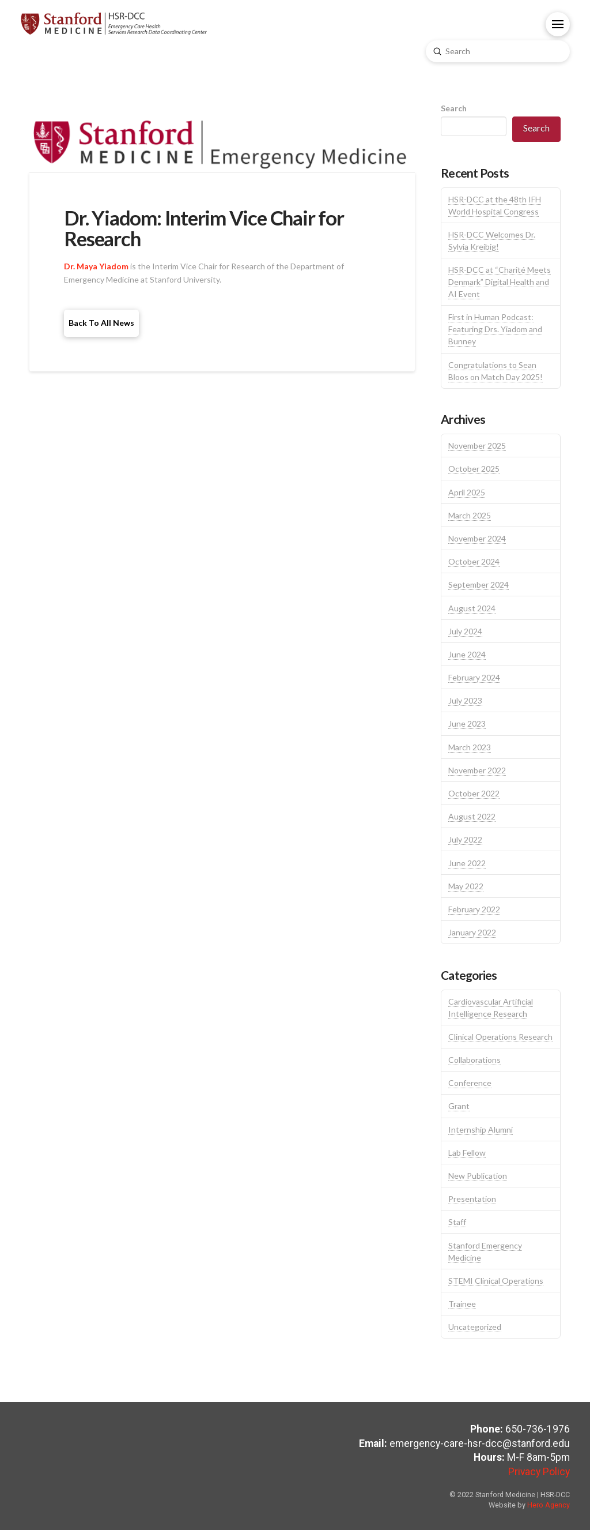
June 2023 (467, 723)
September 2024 (478, 584)
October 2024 (474, 561)
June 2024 (467, 654)
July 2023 (465, 700)
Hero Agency (548, 1505)
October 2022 (474, 793)
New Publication (477, 1176)
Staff (457, 1222)
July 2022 (465, 839)
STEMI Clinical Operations (495, 1280)
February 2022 (474, 909)
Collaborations (474, 1060)
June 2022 (467, 863)
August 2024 (472, 608)
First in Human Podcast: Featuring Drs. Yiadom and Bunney (495, 329)
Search (454, 108)
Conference (469, 1083)
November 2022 (477, 770)
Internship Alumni (480, 1129)
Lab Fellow (467, 1152)
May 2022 (465, 886)
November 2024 (477, 538)
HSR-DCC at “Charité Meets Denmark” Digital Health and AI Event (499, 282)
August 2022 (472, 816)
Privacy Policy (539, 1472)
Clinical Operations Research (500, 1037)
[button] (558, 24)
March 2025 (469, 515)
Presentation (472, 1199)
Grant (459, 1106)
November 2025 (477, 445)
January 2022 (472, 932)
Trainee (462, 1304)
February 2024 (474, 677)
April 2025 (466, 492)
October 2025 (474, 468)
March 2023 (469, 747)
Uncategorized (474, 1327)
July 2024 (465, 631)
